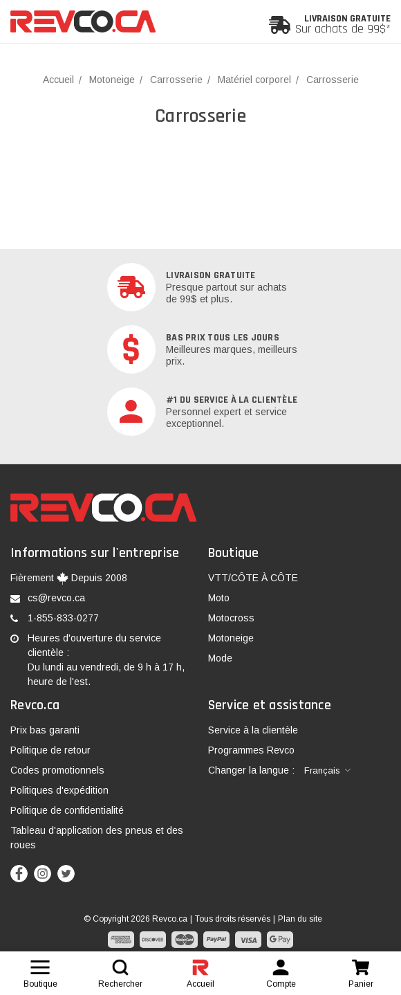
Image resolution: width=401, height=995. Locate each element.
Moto (219, 597)
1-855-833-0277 (63, 617)
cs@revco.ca (56, 597)
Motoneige (231, 637)
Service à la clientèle (253, 730)
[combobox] (327, 770)
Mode (220, 658)
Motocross (231, 617)
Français (322, 770)
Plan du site (300, 919)
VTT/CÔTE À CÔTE (253, 577)
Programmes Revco (251, 750)
